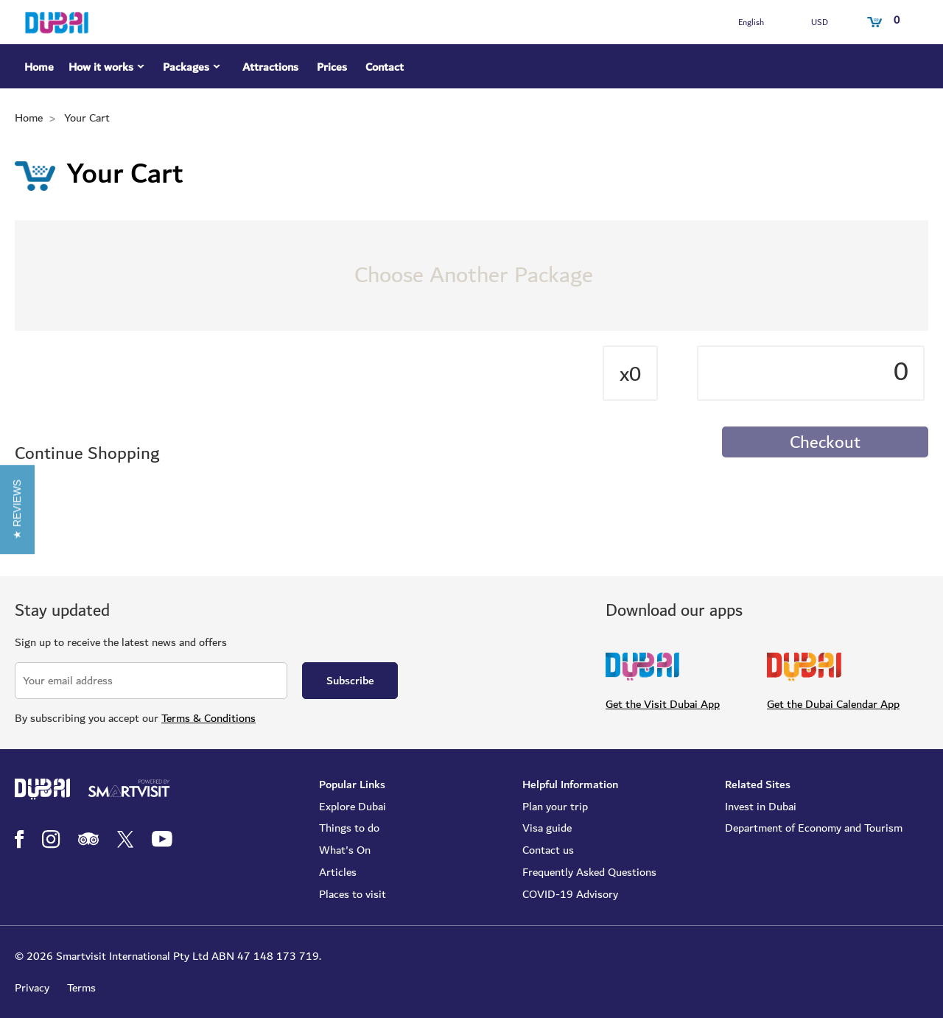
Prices (332, 67)
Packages (193, 69)
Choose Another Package (473, 275)
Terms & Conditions (208, 718)
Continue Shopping (87, 454)
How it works (108, 69)
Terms (81, 987)
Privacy (32, 987)
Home (39, 67)
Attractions (270, 67)
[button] (17, 508)
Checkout (825, 442)
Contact (384, 67)
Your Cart (87, 117)
